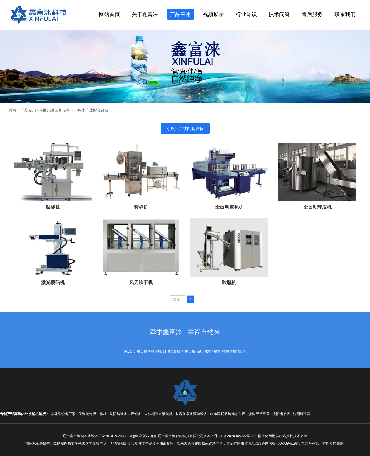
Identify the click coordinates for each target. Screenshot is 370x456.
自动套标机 (171, 351)
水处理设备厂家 (63, 414)
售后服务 (312, 14)
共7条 (177, 299)
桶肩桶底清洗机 (234, 351)
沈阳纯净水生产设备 (125, 414)
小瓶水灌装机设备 (54, 110)
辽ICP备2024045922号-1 (233, 436)
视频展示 (213, 14)
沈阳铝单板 (281, 414)
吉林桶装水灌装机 (158, 414)
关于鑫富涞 (145, 14)
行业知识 (246, 14)
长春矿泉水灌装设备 (191, 414)
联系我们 (345, 14)
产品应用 (180, 14)
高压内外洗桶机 (208, 351)
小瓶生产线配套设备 (91, 110)
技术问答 (279, 14)
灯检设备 (188, 351)
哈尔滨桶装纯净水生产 (227, 414)
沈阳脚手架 (302, 414)
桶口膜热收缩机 (149, 351)
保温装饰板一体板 (92, 414)
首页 (12, 110)
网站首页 (109, 14)
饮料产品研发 (258, 414)
